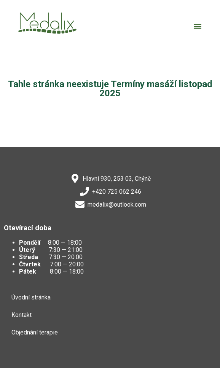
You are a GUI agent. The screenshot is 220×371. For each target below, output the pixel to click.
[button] (197, 26)
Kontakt (21, 314)
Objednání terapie (34, 332)
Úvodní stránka (31, 297)
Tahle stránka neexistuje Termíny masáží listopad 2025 (110, 89)
